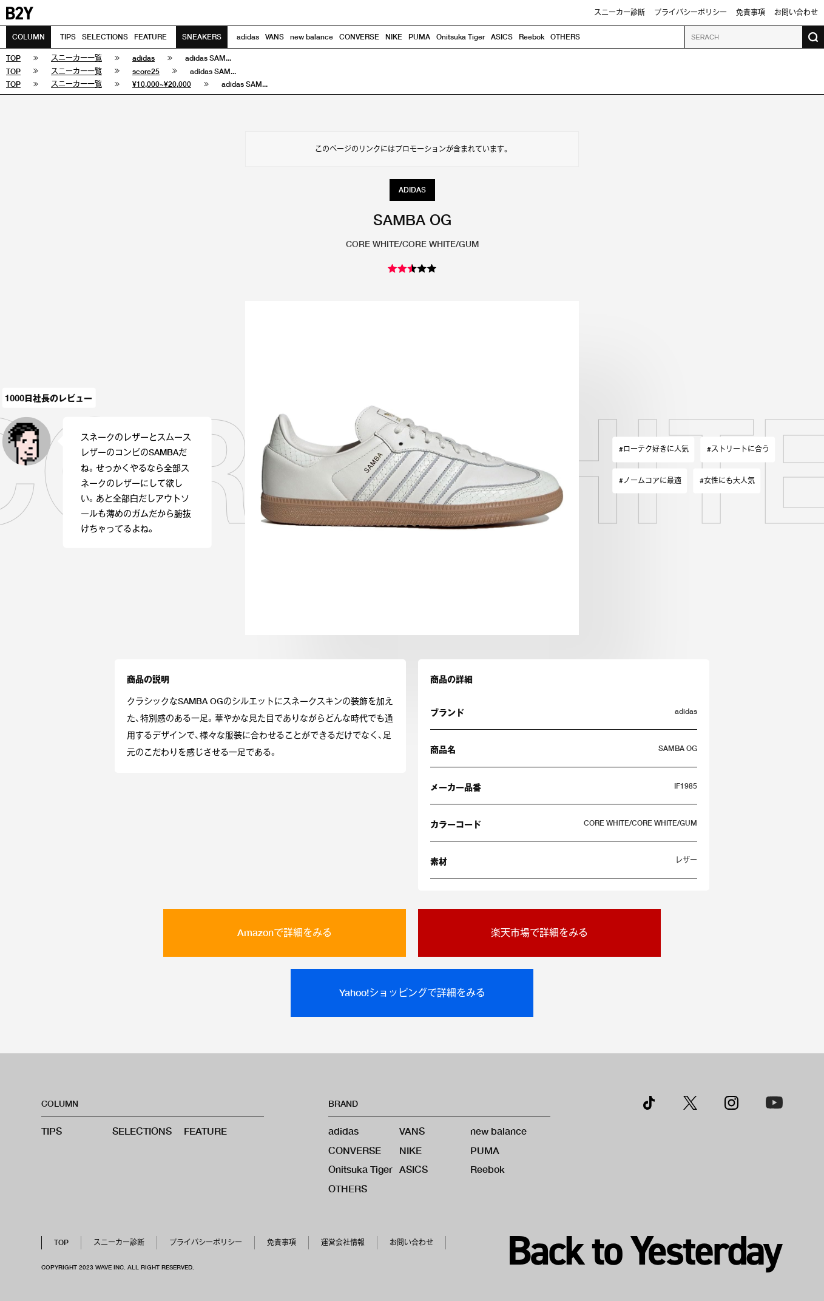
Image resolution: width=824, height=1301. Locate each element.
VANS (274, 36)
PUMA (419, 36)
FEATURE (150, 36)
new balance (311, 36)
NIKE (393, 36)
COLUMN (28, 36)
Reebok (531, 36)
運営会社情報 (343, 1242)
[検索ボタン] (813, 37)
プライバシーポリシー (690, 12)
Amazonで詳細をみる (284, 932)
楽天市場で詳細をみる (539, 932)
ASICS (502, 36)
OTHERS (565, 36)
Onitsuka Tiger (460, 36)
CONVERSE (359, 36)
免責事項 (750, 12)
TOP (61, 1242)
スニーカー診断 (619, 12)
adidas (248, 36)
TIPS (68, 36)
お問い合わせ (796, 12)
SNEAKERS (201, 36)
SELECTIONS (105, 36)
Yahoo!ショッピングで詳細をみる (412, 992)
